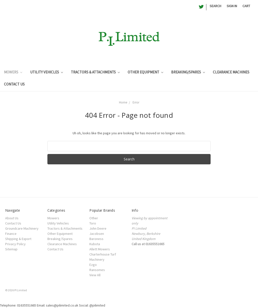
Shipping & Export (18, 239)
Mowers (13, 72)
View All (94, 275)
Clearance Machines (231, 72)
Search (215, 6)
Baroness (96, 239)
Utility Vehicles (46, 72)
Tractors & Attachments (95, 72)
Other (93, 218)
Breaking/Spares (188, 72)
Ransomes (97, 270)
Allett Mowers (99, 249)
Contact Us (14, 84)
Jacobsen (96, 233)
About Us (12, 218)
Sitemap (11, 249)
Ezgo (93, 264)
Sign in (232, 6)
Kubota (94, 244)
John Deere (97, 228)
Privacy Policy (15, 244)
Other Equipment (145, 72)
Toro (92, 223)
